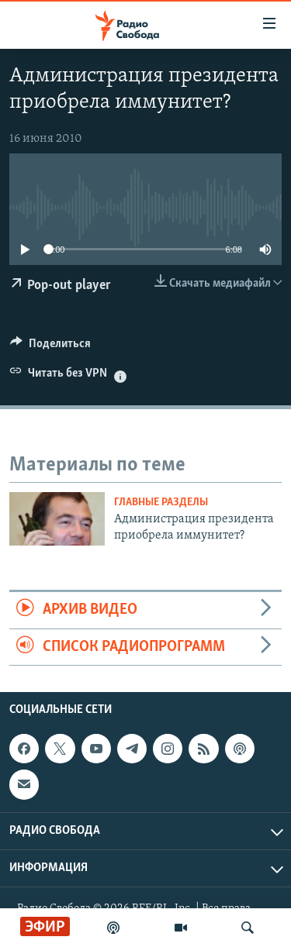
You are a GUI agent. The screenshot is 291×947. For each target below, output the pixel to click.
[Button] (50, 347)
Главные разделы (161, 502)
